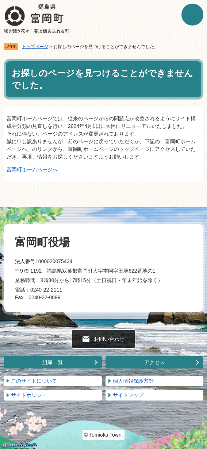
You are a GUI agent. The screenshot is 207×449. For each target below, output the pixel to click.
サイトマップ (128, 395)
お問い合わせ (109, 339)
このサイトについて (34, 381)
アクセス (154, 362)
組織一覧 (52, 362)
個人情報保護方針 (133, 381)
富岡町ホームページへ (32, 169)
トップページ (35, 46)
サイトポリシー (29, 395)
